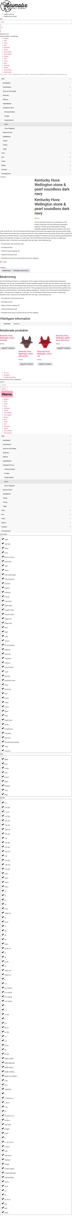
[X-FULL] (2, 1181)
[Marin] (2, 780)
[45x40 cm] (2, 969)
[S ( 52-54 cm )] (2, 1141)
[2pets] (2, 538)
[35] (2, 903)
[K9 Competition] (2, 644)
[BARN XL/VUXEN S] (2, 1075)
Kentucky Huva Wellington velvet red (44, 356)
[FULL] (2, 1084)
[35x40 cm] (2, 912)
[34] (2, 899)
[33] (2, 895)
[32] (2, 890)
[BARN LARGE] (2, 1058)
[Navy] (2, 789)
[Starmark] (2, 737)
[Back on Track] (2, 556)
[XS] (2, 1194)
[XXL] (2, 1203)
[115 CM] (2, 815)
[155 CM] (2, 859)
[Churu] (2, 569)
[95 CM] (2, 1053)
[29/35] (2, 881)
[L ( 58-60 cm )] (2, 1097)
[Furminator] (2, 600)
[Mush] (2, 684)
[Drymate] (2, 583)
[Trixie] (2, 745)
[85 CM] (2, 1031)
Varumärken (8, 52)
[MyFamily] (2, 688)
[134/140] (2, 829)
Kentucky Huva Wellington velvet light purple (26, 356)
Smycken (7, 47)
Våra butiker (8, 54)
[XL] (2, 1190)
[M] (2, 1110)
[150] (2, 855)
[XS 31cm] (2, 1198)
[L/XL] (2, 1106)
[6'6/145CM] (2, 996)
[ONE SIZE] (2, 1124)
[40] (2, 939)
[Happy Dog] (2, 622)
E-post (2, 384)
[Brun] (2, 763)
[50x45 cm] (2, 974)
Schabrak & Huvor (18, 74)
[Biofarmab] (2, 561)
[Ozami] (2, 697)
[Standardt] (2, 732)
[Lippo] (2, 671)
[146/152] (2, 851)
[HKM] (2, 631)
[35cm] (2, 908)
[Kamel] (2, 776)
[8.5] (2, 1022)
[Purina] (2, 706)
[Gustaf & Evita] (2, 609)
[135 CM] (2, 833)
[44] (2, 965)
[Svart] (2, 794)
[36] (2, 917)
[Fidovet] (2, 596)
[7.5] (2, 1009)
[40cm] (2, 943)
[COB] (2, 1080)
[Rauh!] (2, 710)
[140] (2, 837)
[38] (2, 930)
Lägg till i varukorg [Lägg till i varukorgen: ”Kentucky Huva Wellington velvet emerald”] (8, 350)
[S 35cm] (2, 1146)
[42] (2, 956)
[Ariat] (2, 552)
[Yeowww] (2, 750)
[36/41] (2, 921)
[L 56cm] (2, 1102)
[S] (2, 1137)
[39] (2, 934)
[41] (2, 952)
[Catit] (2, 565)
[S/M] (2, 1150)
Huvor (27, 74)
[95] (2, 1049)
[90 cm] (2, 1044)
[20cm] (2, 873)
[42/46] (2, 961)
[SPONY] (2, 1163)
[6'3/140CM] (2, 991)
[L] (2, 1093)
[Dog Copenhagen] (2, 574)
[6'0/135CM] (2, 987)
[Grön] (2, 772)
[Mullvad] (2, 785)
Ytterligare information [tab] (20, 273)
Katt (5, 45)
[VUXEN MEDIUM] (2, 1172)
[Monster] (2, 675)
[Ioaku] (2, 635)
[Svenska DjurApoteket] (2, 741)
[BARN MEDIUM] (2, 1062)
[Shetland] (2, 1159)
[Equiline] (2, 587)
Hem (1, 74)
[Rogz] (2, 715)
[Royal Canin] (2, 719)
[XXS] (2, 1207)
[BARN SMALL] (2, 1066)
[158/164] (2, 864)
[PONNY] (2, 1128)
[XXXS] (2, 1212)
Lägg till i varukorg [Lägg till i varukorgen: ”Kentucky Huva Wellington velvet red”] (45, 366)
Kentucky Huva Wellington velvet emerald (7, 340)
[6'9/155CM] (2, 1000)
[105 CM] (2, 806)
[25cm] (2, 877)
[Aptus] (2, 547)
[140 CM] (2, 842)
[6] (2, 978)
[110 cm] (2, 811)
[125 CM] (2, 820)
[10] (2, 802)
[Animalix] (2, 543)
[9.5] (2, 1040)
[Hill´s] (2, 627)
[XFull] (2, 1185)
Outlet (6, 50)
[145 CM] (2, 846)
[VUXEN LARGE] (2, 1168)
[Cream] (2, 767)
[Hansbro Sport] (2, 613)
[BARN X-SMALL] (2, 1071)
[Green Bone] (2, 605)
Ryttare (6, 38)
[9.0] (2, 1036)
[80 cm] (2, 1027)
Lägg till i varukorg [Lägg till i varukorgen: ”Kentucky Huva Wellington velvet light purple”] (26, 366)
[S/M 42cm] (2, 1154)
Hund (5, 43)
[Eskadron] (2, 591)
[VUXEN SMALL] (2, 1176)
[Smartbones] (2, 728)
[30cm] (2, 886)
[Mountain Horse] (2, 679)
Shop (5, 74)
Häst (5, 41)
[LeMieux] (2, 662)
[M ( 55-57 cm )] (2, 1115)
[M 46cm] (2, 1119)
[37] (2, 925)
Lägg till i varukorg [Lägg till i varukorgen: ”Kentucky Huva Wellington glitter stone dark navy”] (63, 350)
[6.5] (2, 983)
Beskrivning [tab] (7, 273)
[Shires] (2, 723)
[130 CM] (2, 824)
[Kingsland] (2, 657)
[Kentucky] (2, 653)
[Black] (2, 758)
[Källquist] (2, 649)
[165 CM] (2, 868)
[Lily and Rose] (2, 666)
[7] (2, 1005)
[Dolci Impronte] (2, 578)
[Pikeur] (2, 701)
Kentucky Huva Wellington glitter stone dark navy (63, 340)
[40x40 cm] (2, 947)
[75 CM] (2, 1013)
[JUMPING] (2, 1088)
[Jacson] (2, 640)
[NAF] (2, 693)
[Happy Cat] (2, 618)
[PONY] (2, 1132)
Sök (1, 19)
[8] (2, 1018)
